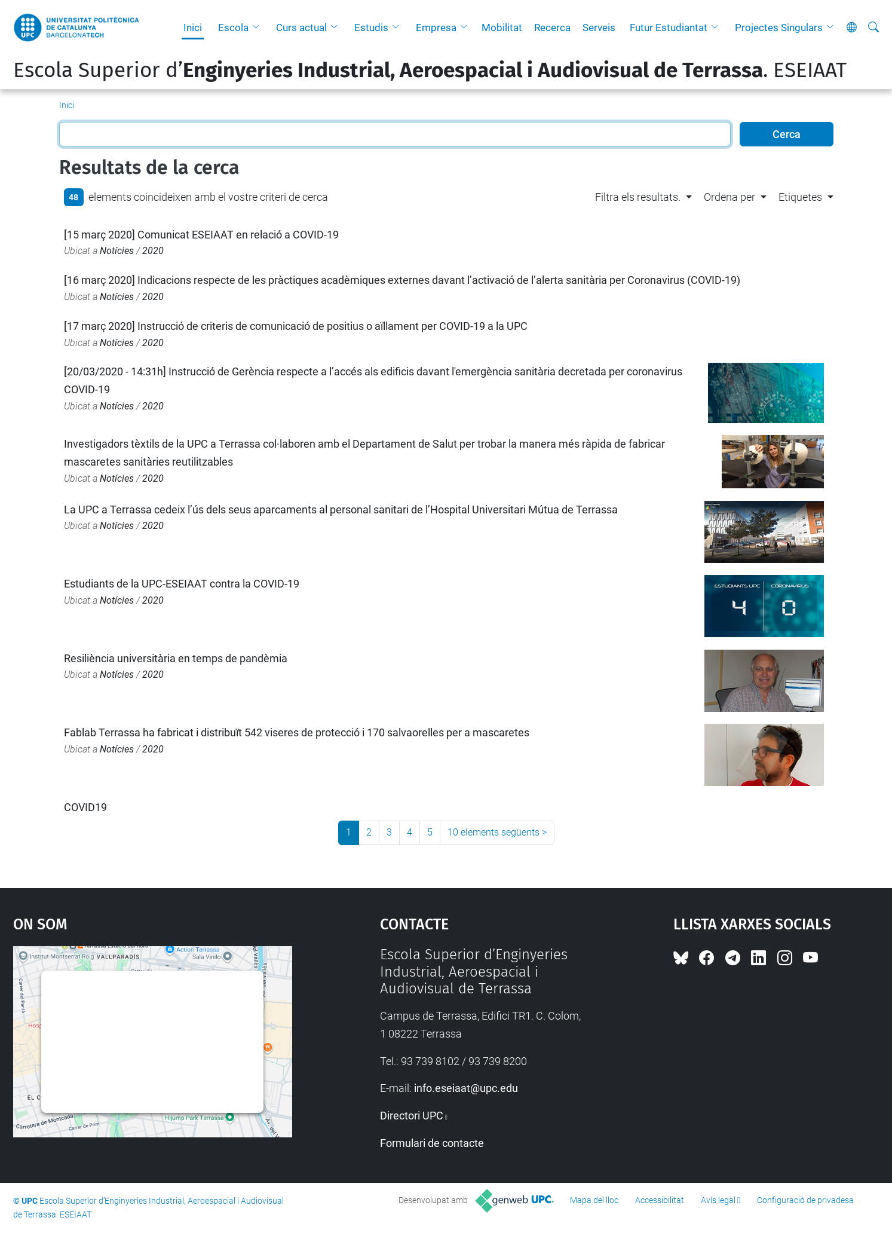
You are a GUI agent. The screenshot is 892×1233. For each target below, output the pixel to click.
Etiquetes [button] (800, 197)
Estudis (371, 27)
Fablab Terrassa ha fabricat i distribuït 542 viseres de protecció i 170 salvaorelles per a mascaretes (296, 732)
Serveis (599, 27)
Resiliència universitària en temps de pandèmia (175, 658)
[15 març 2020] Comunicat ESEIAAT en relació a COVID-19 (201, 234)
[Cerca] (873, 27)
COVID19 (85, 807)
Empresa (436, 27)
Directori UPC (411, 1115)
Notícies (117, 250)
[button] (258, 27)
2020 (153, 250)
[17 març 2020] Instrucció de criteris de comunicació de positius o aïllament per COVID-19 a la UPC (296, 326)
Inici (192, 27)
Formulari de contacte (432, 1143)
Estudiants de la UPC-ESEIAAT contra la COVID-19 (181, 583)
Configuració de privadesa (805, 1200)
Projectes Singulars (779, 27)
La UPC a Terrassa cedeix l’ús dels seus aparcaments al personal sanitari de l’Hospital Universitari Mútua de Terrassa (341, 509)
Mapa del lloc (594, 1200)
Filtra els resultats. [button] (638, 197)
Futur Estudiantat (668, 27)
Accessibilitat (659, 1200)
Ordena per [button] (729, 197)
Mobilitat (502, 27)
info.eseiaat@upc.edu (466, 1088)
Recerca (552, 27)
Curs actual (301, 27)
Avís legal (718, 1200)
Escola (233, 27)
